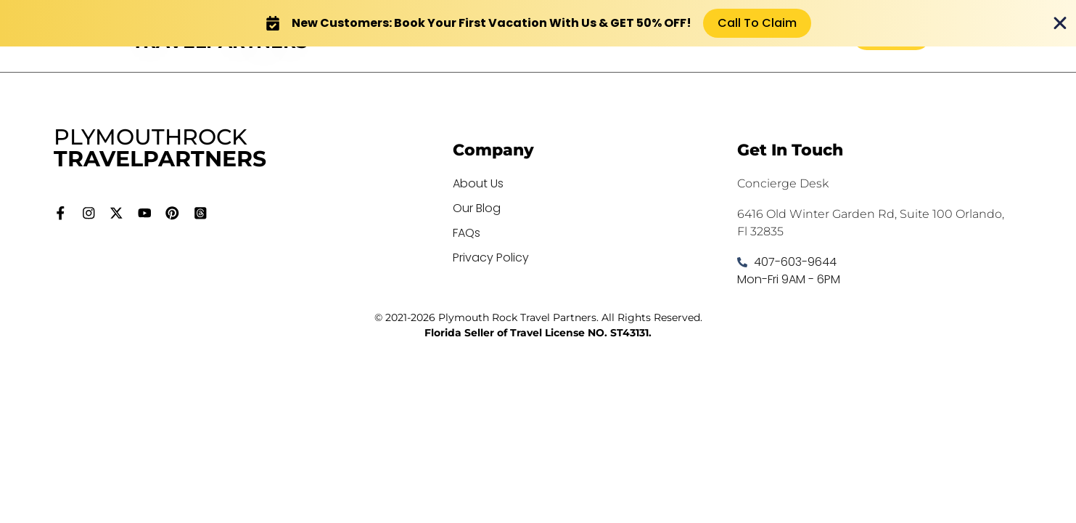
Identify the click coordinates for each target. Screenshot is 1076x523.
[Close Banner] (1060, 23)
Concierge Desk (783, 183)
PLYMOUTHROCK (160, 147)
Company (493, 150)
